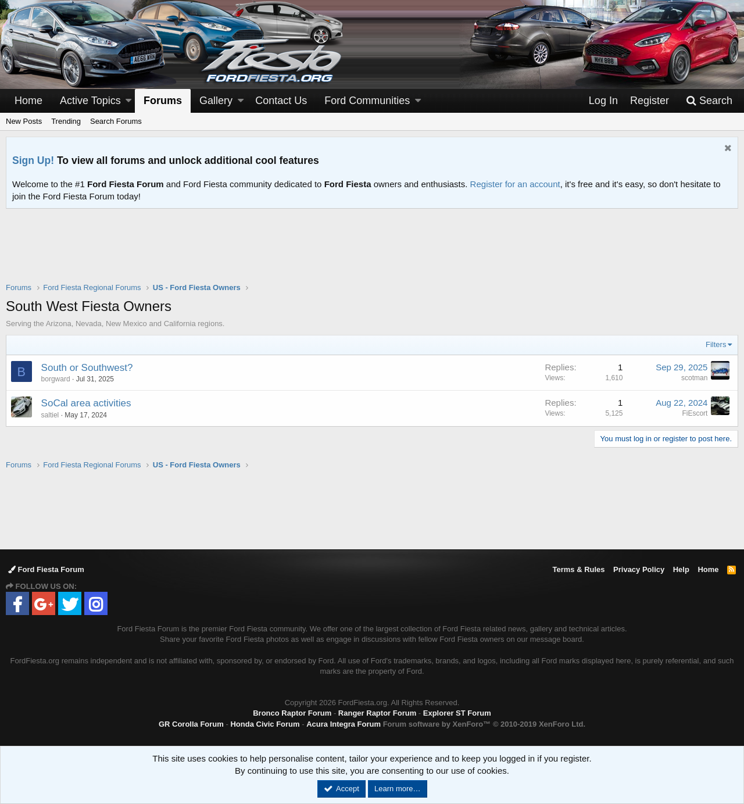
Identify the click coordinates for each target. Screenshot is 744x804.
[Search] (709, 101)
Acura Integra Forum (343, 724)
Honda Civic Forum (264, 724)
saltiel (50, 415)
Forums (163, 100)
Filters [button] (716, 344)
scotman (694, 378)
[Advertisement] (372, 253)
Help (681, 569)
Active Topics (90, 100)
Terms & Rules (578, 569)
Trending (66, 121)
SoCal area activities (86, 403)
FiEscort (694, 413)
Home (28, 100)
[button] (128, 101)
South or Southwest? (87, 367)
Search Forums (116, 121)
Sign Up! (33, 160)
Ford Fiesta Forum (46, 569)
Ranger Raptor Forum (377, 713)
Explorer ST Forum (457, 713)
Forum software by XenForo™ (484, 724)
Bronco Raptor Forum (292, 713)
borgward (55, 379)
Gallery (216, 100)
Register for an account (515, 184)
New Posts (24, 121)
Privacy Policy (638, 569)
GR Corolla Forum (191, 724)
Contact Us (281, 100)
